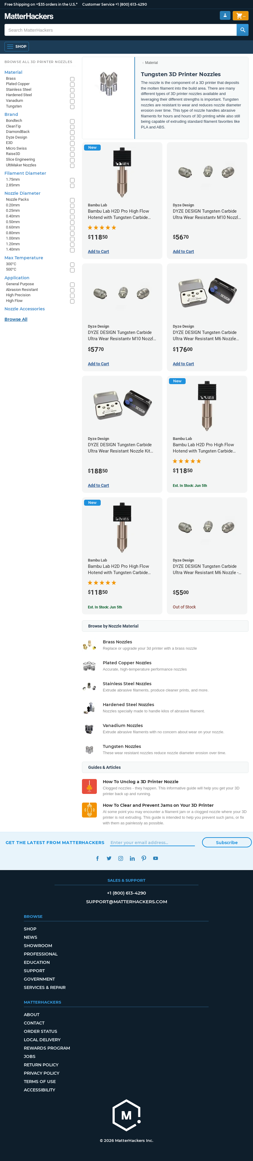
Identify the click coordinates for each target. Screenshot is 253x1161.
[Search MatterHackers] (243, 30)
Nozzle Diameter (22, 193)
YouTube (155, 858)
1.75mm (13, 179)
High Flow (14, 300)
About (31, 1014)
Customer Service (98, 4)
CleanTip (13, 126)
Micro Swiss (16, 148)
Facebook (97, 858)
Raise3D (13, 153)
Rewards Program (47, 1048)
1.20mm (13, 244)
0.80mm (13, 233)
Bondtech (14, 120)
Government (39, 979)
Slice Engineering (20, 159)
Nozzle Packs (17, 199)
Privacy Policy (41, 1073)
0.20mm (13, 205)
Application (17, 277)
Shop (30, 929)
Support (34, 970)
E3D (9, 142)
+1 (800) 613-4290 (131, 4)
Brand (11, 114)
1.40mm (13, 249)
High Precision (18, 295)
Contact (34, 1023)
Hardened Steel (19, 95)
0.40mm (13, 216)
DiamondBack (18, 131)
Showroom (38, 945)
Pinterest (144, 858)
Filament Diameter (25, 173)
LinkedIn (132, 858)
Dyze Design (16, 137)
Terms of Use (40, 1081)
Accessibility (39, 1090)
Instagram (121, 858)
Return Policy (41, 1065)
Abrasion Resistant (22, 289)
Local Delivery (42, 1039)
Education (37, 962)
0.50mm (13, 222)
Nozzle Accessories (24, 309)
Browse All (15, 319)
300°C (11, 264)
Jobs (29, 1056)
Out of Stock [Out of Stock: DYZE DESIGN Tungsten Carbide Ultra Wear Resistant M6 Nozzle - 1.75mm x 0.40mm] (184, 607)
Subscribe (227, 842)
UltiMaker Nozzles (21, 165)
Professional (41, 954)
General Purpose (20, 284)
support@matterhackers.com (126, 901)
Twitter (109, 858)
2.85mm (13, 185)
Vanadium (14, 100)
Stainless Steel (18, 89)
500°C (11, 269)
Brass (11, 78)
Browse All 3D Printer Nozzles (38, 62)
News (30, 937)
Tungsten (14, 106)
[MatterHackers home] (29, 17)
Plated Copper (18, 84)
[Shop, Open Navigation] (16, 46)
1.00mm (13, 238)
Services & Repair (45, 987)
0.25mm (13, 210)
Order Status (40, 1031)
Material (151, 63)
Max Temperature (23, 257)
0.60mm (13, 227)
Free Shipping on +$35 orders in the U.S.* (40, 4)
